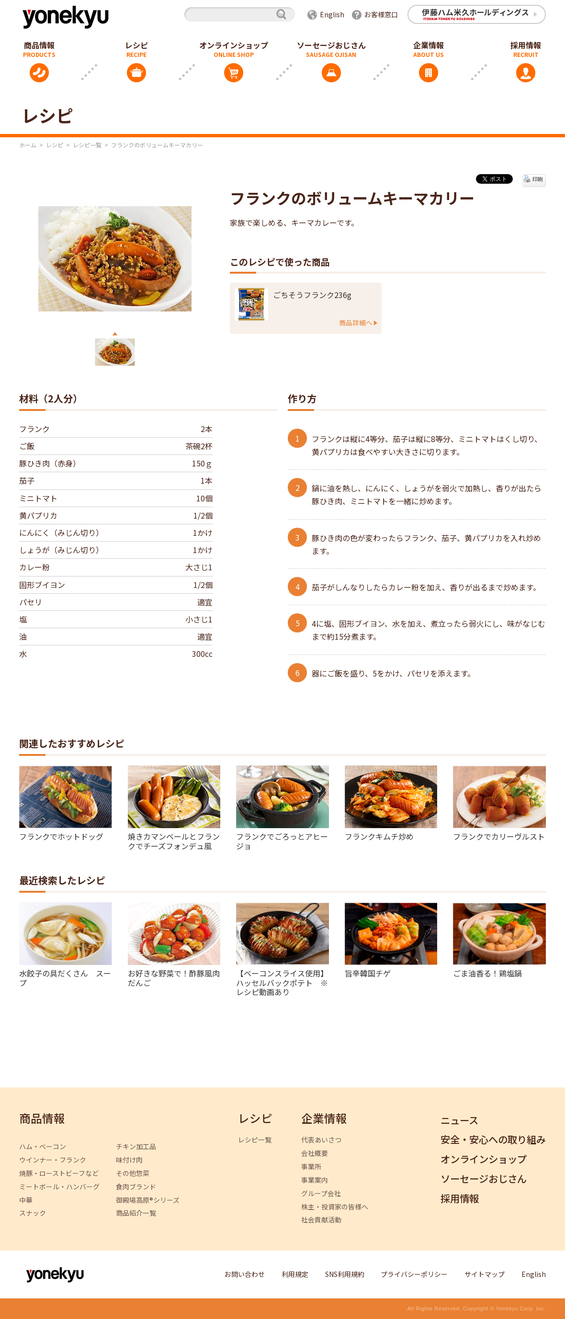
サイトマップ (484, 1274)
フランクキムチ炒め (379, 836)
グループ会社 (321, 1193)
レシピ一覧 (87, 145)
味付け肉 (129, 1160)
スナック (32, 1213)
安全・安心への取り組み (493, 1139)
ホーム (27, 145)
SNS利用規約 (344, 1274)
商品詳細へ (356, 322)
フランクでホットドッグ (61, 836)
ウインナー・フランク (52, 1160)
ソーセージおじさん (331, 45)
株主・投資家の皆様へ (334, 1207)
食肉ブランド (136, 1187)
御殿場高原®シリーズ (148, 1200)
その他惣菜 (132, 1173)
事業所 (311, 1167)
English (332, 14)
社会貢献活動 (321, 1220)
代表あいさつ (321, 1140)
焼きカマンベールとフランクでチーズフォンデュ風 (174, 840)
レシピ (136, 45)
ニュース (459, 1120)
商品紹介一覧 (136, 1213)
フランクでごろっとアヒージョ (282, 840)
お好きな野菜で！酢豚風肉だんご (174, 977)
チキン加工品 (136, 1146)
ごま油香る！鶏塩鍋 (487, 972)
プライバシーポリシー (414, 1274)
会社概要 (314, 1153)
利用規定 (295, 1274)
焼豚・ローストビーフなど (59, 1173)
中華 (26, 1200)
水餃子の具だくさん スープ (65, 977)
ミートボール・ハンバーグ (59, 1187)
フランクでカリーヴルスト (499, 836)
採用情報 (460, 1198)
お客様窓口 (381, 14)
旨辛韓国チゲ (368, 972)
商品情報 (42, 1118)
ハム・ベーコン (42, 1146)
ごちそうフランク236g (312, 294)
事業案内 (314, 1180)
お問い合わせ (245, 1274)
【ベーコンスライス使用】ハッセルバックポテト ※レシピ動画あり (282, 982)
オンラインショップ (233, 45)
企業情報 (428, 45)
